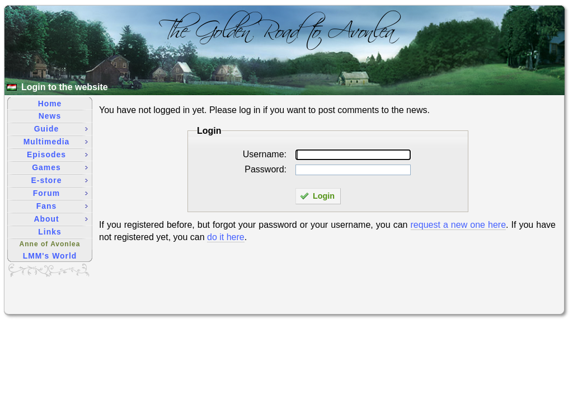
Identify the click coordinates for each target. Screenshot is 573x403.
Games (60, 167)
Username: (264, 154)
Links (49, 231)
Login (317, 195)
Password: (265, 169)
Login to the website (64, 87)
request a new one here (458, 224)
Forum (60, 193)
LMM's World (50, 255)
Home (50, 103)
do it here (226, 237)
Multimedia (56, 141)
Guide (61, 128)
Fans (62, 206)
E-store (59, 180)
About (61, 218)
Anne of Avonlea (50, 244)
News (50, 115)
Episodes (57, 154)
